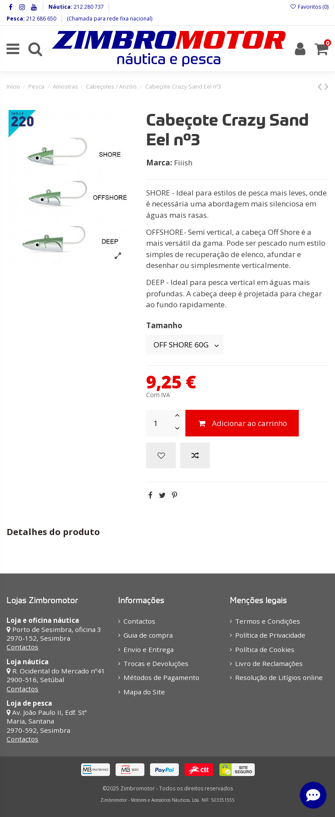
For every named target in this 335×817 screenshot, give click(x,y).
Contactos (22, 646)
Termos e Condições (267, 621)
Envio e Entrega (148, 649)
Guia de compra (148, 635)
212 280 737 (88, 6)
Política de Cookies (264, 649)
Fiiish (183, 163)
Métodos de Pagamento (161, 677)
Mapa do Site (144, 691)
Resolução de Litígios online (279, 677)
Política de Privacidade (270, 635)
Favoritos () (309, 6)
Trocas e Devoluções (155, 663)
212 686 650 (40, 18)
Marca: (159, 163)
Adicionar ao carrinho (242, 423)
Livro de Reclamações (269, 663)
